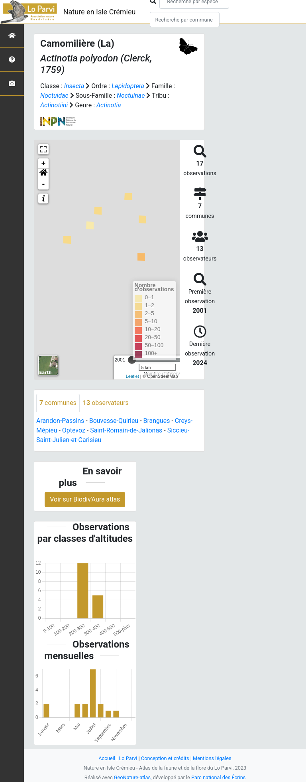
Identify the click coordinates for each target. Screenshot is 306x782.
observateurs (106, 403)
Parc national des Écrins (218, 777)
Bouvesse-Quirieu (114, 421)
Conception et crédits (165, 758)
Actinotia (108, 105)
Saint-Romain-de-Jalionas (126, 430)
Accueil (106, 758)
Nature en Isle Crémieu (99, 12)
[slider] (132, 360)
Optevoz (73, 430)
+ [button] (43, 163)
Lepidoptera (128, 86)
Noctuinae (131, 95)
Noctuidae (54, 95)
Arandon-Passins (60, 421)
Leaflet (132, 376)
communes (57, 403)
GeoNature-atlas (132, 777)
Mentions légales (212, 758)
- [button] (43, 184)
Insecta (74, 86)
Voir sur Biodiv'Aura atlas (85, 499)
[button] (43, 174)
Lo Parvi (128, 758)
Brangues (156, 421)
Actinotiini (54, 105)
